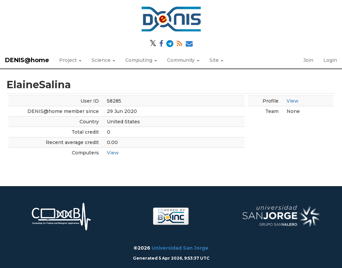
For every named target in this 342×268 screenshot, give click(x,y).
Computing (141, 60)
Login (330, 60)
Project (70, 60)
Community (183, 60)
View (113, 153)
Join (308, 60)
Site (216, 60)
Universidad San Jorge (180, 248)
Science (103, 60)
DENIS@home (27, 60)
